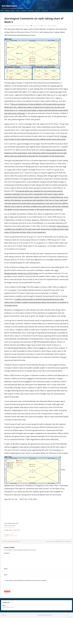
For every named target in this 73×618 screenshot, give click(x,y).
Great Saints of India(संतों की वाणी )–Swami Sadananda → (59, 541)
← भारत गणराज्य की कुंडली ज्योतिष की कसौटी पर (10, 541)
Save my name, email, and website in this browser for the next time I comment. (26, 580)
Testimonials (30, 10)
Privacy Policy (44, 10)
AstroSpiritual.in (9, 5)
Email (6, 574)
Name (6, 568)
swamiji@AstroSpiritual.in (8, 607)
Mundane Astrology (13, 535)
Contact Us (37, 10)
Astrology (11, 534)
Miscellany (23, 10)
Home (2, 10)
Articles (18, 10)
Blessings (7, 10)
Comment (7, 553)
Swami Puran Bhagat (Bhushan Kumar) (22, 25)
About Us (13, 10)
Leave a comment (36, 25)
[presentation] (15, 585)
